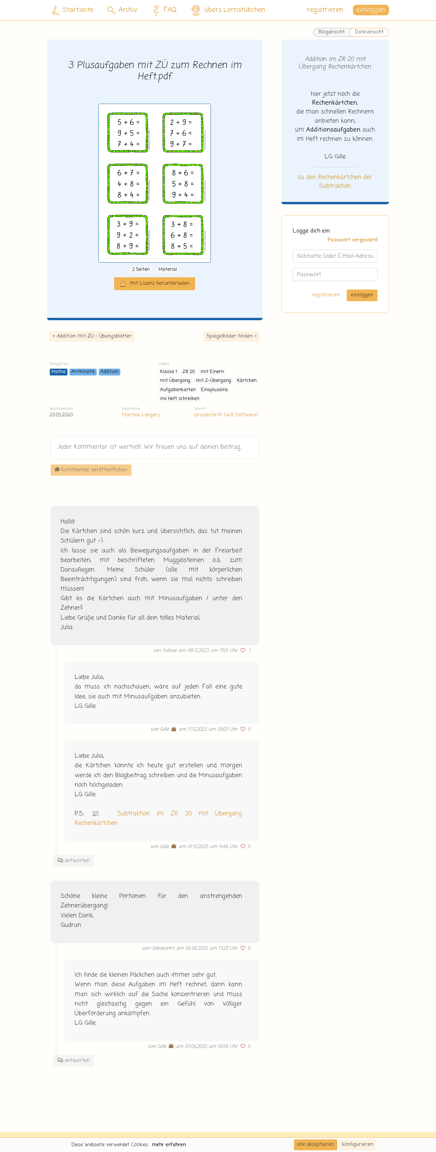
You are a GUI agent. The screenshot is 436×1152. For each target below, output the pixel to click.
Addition (109, 372)
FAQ (163, 10)
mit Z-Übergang (213, 381)
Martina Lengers (141, 415)
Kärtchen (246, 381)
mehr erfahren (169, 1144)
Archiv (122, 10)
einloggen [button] (371, 10)
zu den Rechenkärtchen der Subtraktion (335, 182)
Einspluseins (214, 390)
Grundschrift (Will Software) (226, 415)
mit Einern (212, 372)
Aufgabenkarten (178, 390)
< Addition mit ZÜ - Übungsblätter (92, 336)
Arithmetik (83, 372)
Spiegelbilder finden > (231, 336)
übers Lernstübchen (227, 10)
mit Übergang (175, 381)
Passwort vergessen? (353, 240)
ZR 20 (189, 372)
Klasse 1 (168, 372)
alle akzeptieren (315, 1144)
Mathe (58, 372)
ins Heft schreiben (179, 399)
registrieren (325, 10)
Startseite (72, 10)
